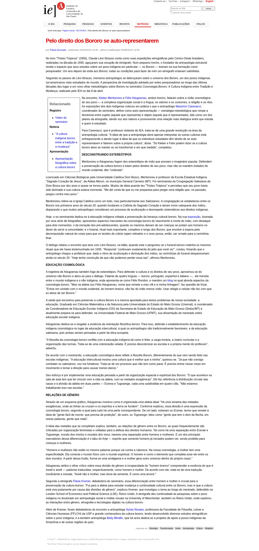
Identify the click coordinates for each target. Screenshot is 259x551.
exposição (194, 216)
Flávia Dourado (58, 50)
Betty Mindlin (115, 518)
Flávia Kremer (81, 481)
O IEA (51, 24)
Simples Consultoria (88, 544)
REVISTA (125, 24)
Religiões (209, 528)
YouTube (173, 1)
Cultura (199, 528)
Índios (178, 528)
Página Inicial (68, 30)
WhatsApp (198, 1)
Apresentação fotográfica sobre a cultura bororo (65, 163)
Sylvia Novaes (135, 509)
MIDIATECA (161, 24)
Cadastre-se (159, 1)
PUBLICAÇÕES (181, 24)
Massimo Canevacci (188, 106)
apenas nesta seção (182, 13)
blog (170, 280)
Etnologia (153, 528)
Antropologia (188, 528)
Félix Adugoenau (135, 97)
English (209, 1)
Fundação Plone (111, 539)
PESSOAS (88, 24)
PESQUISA (70, 24)
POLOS (201, 24)
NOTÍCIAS (143, 24)
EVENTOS (106, 24)
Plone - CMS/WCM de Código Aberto (66, 539)
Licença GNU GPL (151, 539)
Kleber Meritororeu (110, 97)
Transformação (166, 528)
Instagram (185, 1)
